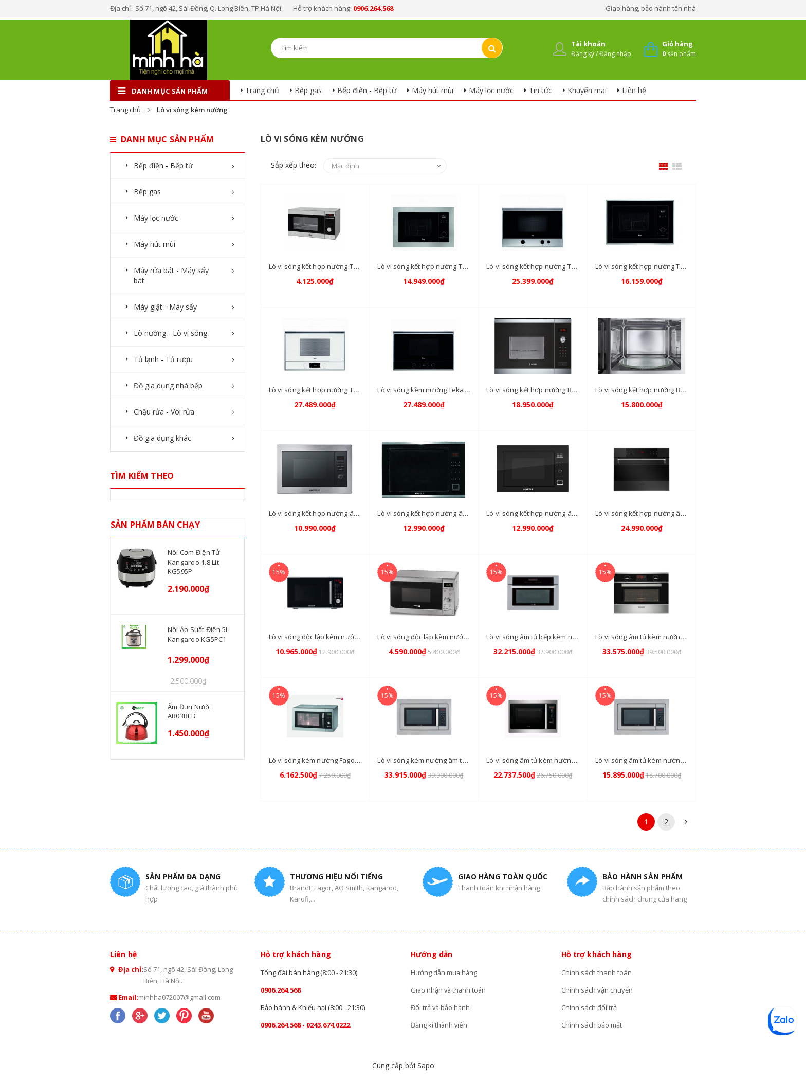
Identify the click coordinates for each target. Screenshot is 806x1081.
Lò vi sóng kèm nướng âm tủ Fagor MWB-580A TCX (455, 760)
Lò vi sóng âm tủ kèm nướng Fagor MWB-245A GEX (565, 760)
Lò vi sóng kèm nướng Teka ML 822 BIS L (440, 389)
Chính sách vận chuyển (597, 990)
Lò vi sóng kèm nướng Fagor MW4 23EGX (333, 760)
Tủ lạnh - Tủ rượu (163, 359)
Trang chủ (262, 90)
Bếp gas (308, 90)
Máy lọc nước (491, 90)
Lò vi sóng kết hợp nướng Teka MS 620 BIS (443, 266)
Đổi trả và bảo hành (441, 1007)
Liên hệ (634, 90)
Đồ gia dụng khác (162, 438)
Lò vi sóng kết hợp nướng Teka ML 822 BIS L (337, 389)
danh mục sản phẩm (170, 91)
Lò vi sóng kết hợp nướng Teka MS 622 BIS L (554, 266)
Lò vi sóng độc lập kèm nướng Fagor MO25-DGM (452, 636)
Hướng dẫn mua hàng (444, 972)
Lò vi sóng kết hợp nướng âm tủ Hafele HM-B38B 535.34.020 (579, 513)
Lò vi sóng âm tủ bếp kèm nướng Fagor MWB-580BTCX (570, 636)
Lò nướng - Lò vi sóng (170, 333)
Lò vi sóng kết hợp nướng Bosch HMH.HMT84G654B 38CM (576, 389)
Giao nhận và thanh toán (449, 990)
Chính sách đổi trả (589, 1007)
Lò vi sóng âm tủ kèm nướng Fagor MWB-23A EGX (672, 760)
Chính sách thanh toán (596, 972)
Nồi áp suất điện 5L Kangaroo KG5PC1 (198, 634)
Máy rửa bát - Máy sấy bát (171, 275)
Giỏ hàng (677, 43)
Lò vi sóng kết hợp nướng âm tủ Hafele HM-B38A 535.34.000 (361, 513)
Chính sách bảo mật (591, 1025)
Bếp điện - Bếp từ (366, 90)
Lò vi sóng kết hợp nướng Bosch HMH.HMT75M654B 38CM (685, 389)
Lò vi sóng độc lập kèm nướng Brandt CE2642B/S (344, 636)
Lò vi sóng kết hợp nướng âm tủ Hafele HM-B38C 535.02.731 (470, 513)
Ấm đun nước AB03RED (189, 711)
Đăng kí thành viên (439, 1025)
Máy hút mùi (432, 90)
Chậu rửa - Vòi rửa (164, 412)
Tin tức (540, 90)
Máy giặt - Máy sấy (165, 307)
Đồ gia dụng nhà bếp (168, 385)
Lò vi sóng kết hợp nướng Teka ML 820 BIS (660, 266)
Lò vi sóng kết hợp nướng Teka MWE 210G (334, 266)
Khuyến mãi (587, 90)
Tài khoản (588, 43)
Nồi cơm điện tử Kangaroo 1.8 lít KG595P (194, 561)
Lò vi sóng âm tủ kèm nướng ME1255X (654, 636)
